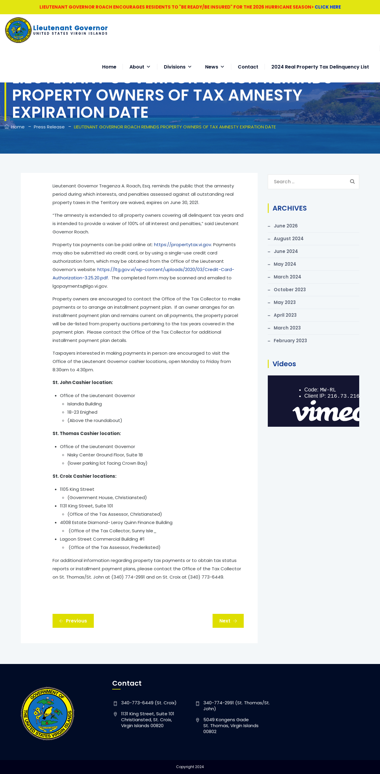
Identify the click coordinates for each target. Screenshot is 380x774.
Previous (73, 620)
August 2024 (289, 238)
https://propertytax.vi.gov (182, 244)
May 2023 (285, 302)
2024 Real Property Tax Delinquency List (320, 61)
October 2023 (290, 289)
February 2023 (290, 340)
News (215, 61)
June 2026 (286, 226)
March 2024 (287, 277)
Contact (248, 61)
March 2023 (287, 328)
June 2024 (286, 251)
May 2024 (285, 264)
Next (228, 620)
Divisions (178, 61)
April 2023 (285, 315)
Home (109, 61)
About (140, 61)
